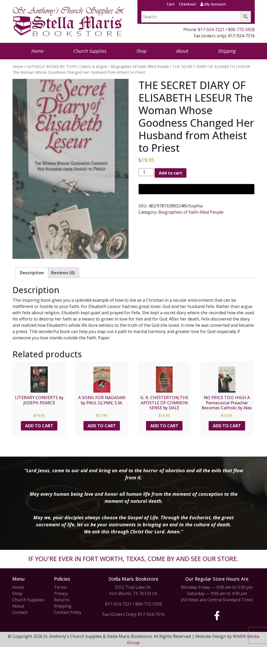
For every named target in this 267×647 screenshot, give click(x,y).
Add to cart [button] (39, 426)
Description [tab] (32, 273)
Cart (171, 4)
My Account (213, 4)
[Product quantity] (146, 172)
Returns (62, 600)
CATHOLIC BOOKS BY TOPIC (52, 66)
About (182, 51)
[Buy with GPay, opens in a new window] (196, 189)
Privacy (61, 593)
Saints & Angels (94, 66)
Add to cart (170, 173)
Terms (60, 587)
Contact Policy (67, 612)
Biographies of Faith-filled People (140, 66)
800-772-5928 (241, 29)
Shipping (227, 51)
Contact (19, 612)
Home (37, 51)
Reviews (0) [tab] (63, 273)
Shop (141, 51)
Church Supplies (89, 51)
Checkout (187, 4)
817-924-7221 (211, 29)
